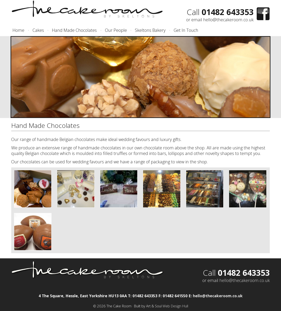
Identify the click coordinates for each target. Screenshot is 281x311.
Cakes (38, 30)
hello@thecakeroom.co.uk (228, 20)
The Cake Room (88, 9)
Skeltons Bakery (150, 30)
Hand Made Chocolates (74, 30)
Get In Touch (186, 30)
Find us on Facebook (263, 14)
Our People (116, 30)
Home (18, 30)
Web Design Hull (175, 305)
